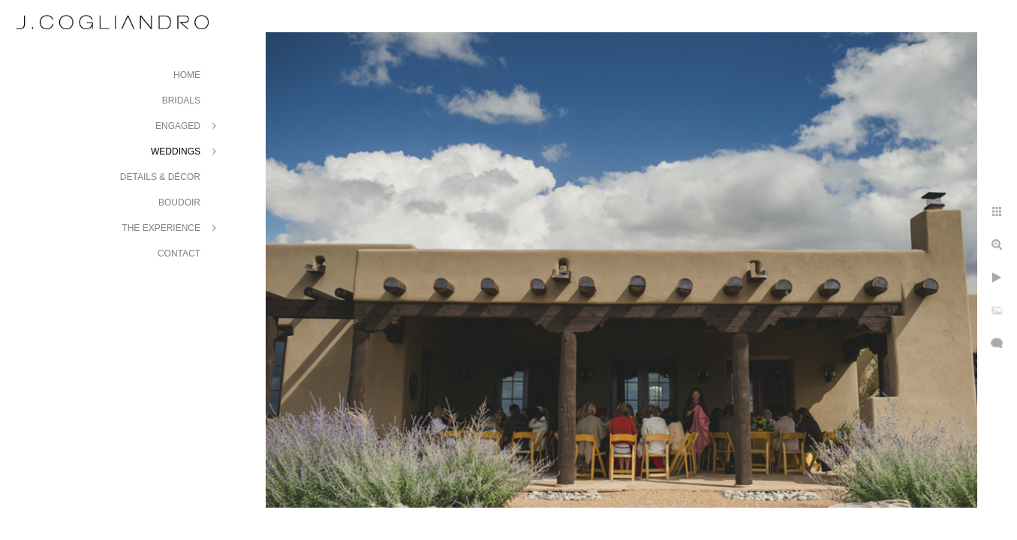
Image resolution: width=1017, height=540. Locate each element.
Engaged (177, 126)
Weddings (175, 151)
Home (186, 75)
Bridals (181, 100)
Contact (179, 253)
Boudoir (179, 202)
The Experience (161, 228)
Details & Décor (160, 177)
